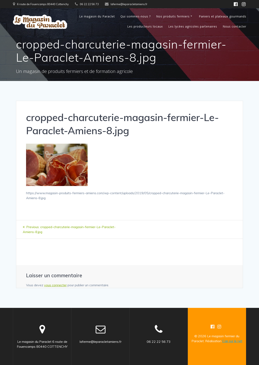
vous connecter (55, 285)
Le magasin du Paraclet (97, 16)
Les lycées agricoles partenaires (192, 26)
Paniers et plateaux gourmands (222, 16)
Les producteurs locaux (145, 26)
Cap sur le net (232, 341)
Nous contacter (234, 26)
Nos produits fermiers (173, 16)
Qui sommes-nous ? (135, 16)
